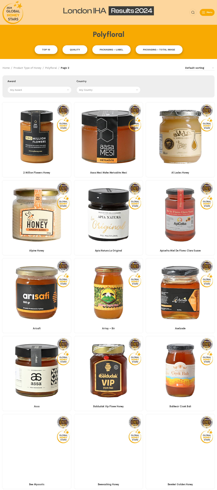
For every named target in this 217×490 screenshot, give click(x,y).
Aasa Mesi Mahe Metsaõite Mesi (108, 172)
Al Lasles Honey (180, 172)
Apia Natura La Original (108, 250)
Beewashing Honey (108, 434)
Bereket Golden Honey (180, 434)
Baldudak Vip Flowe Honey (108, 406)
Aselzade (180, 328)
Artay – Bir (108, 328)
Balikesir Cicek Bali (180, 406)
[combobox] (39, 89)
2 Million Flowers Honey (36, 172)
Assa (36, 406)
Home (6, 67)
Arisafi (37, 328)
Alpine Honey (36, 250)
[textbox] (39, 89)
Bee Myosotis (36, 434)
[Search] (193, 12)
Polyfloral (51, 67)
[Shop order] (200, 68)
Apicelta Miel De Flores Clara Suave (180, 250)
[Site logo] (12, 12)
